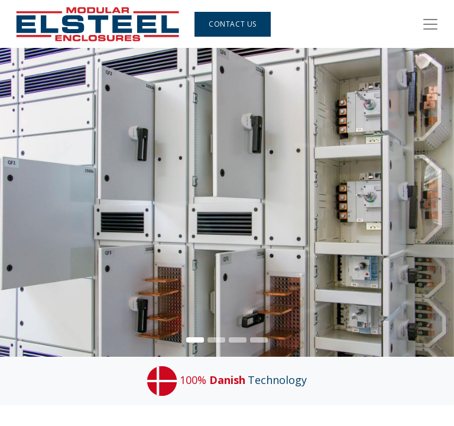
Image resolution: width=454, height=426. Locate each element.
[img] (436, 202)
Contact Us (233, 24)
